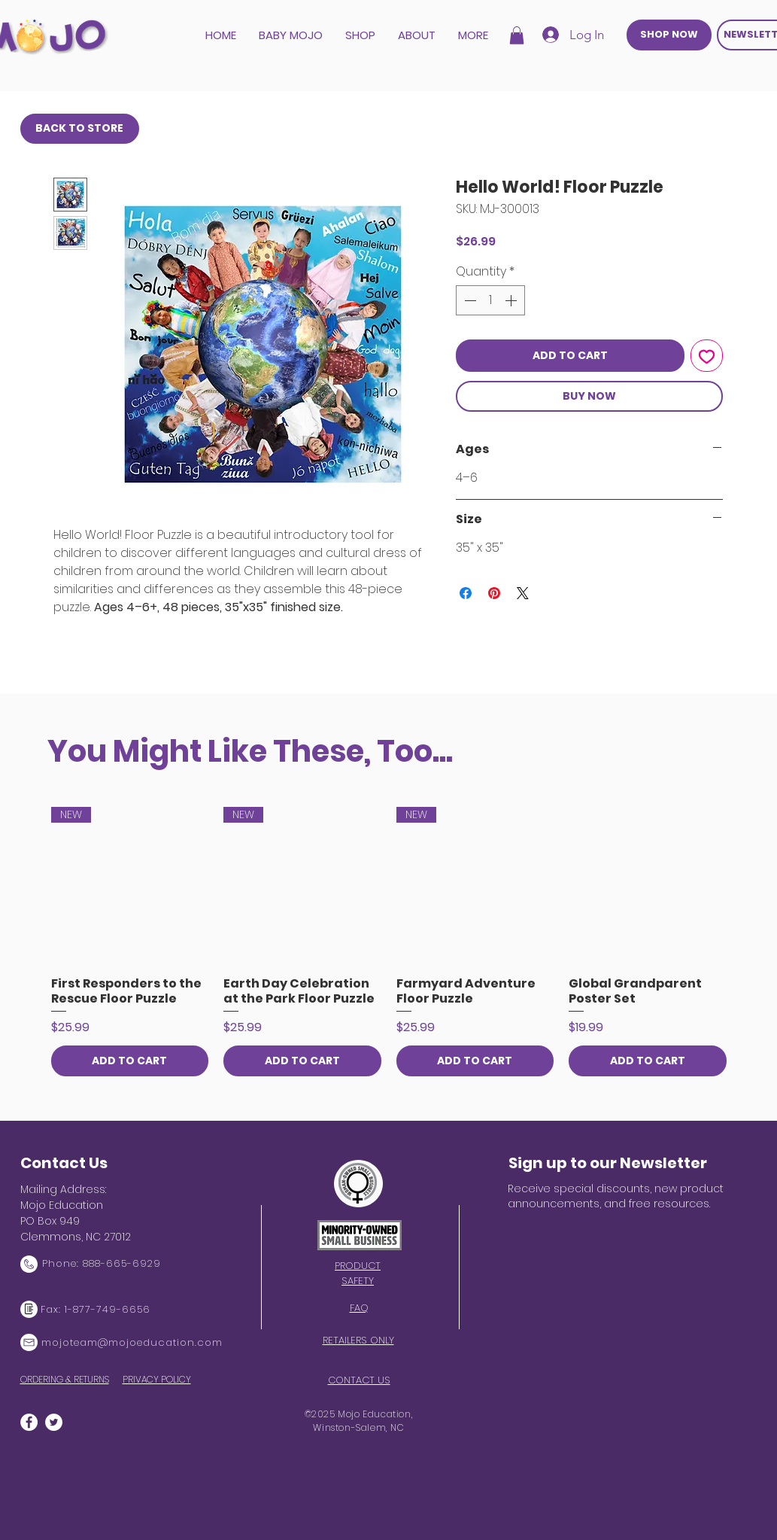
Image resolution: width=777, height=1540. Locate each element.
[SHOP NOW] (669, 35)
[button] (516, 35)
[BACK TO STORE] (79, 129)
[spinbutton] (490, 300)
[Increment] (512, 300)
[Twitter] (53, 1422)
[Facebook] (29, 1422)
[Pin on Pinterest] (494, 593)
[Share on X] (523, 593)
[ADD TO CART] (130, 1060)
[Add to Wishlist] (706, 355)
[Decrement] (468, 300)
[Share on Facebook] (466, 593)
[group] (388, 941)
